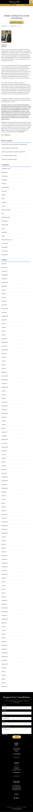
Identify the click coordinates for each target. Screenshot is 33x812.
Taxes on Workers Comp (6, 239)
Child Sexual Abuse (5, 187)
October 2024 (4, 312)
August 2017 (4, 578)
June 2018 (4, 540)
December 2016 (5, 607)
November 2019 (5, 480)
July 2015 (4, 671)
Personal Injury (4, 221)
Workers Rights (5, 247)
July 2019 (4, 495)
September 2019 (5, 488)
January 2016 (4, 649)
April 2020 (4, 465)
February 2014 (4, 686)
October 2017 (4, 570)
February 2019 (4, 514)
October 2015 (4, 660)
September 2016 (5, 619)
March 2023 (4, 372)
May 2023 (4, 364)
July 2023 (4, 357)
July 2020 (4, 454)
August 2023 (4, 353)
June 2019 (4, 499)
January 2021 (4, 435)
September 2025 (5, 282)
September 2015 (5, 664)
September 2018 (5, 533)
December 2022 (5, 376)
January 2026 (4, 271)
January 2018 (4, 559)
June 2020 (4, 458)
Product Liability (5, 224)
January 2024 (4, 338)
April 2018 (4, 548)
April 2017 (4, 593)
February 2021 (4, 432)
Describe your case (6, 726)
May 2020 (4, 462)
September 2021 (5, 413)
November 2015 (5, 656)
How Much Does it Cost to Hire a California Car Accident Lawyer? (14, 144)
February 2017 (4, 600)
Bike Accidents (4, 172)
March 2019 (4, 510)
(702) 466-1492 (17, 772)
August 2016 (4, 622)
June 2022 (4, 394)
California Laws (5, 176)
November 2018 (5, 525)
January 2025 (4, 304)
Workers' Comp (5, 250)
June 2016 (4, 630)
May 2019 (4, 503)
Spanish (3, 236)
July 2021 (4, 420)
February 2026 (4, 267)
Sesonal (3, 228)
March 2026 (4, 263)
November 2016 (5, 611)
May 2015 (4, 679)
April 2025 (4, 297)
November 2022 (5, 379)
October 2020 (4, 443)
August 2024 (4, 319)
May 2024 (4, 331)
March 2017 (4, 596)
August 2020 (4, 450)
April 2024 (4, 334)
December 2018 (5, 521)
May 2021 (4, 428)
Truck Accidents (5, 243)
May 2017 (4, 589)
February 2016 (4, 645)
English (3, 198)
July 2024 (4, 323)
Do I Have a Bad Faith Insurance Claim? (9, 155)
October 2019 (4, 484)
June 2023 (4, 361)
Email (3, 721)
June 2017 (4, 585)
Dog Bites (3, 194)
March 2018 (4, 551)
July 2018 (4, 536)
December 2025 (5, 274)
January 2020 (4, 473)
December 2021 (5, 405)
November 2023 (5, 342)
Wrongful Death (5, 254)
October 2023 (4, 346)
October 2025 (4, 278)
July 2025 (4, 289)
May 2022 (4, 398)
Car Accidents (4, 179)
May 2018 (4, 544)
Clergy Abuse (4, 191)
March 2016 (4, 641)
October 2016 (4, 615)
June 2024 (4, 327)
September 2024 (5, 316)
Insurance (3, 206)
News (3, 213)
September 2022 (5, 387)
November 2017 (5, 566)
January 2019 (4, 518)
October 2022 (4, 383)
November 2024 (5, 308)
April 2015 (4, 682)
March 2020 (4, 469)
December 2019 (5, 477)
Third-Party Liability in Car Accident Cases (10, 148)
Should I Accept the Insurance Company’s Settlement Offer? (13, 151)
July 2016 (4, 626)
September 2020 (5, 447)
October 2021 (4, 409)
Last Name (4, 710)
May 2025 (4, 293)
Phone (3, 715)
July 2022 (4, 390)
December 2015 (5, 652)
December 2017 (5, 563)
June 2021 (4, 424)
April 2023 (4, 368)
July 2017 (4, 581)
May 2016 (4, 634)
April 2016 (4, 637)
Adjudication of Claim (6, 168)
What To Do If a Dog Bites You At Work (9, 159)
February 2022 (4, 402)
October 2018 (4, 529)
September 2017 (5, 574)
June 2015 (4, 675)
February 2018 (4, 555)
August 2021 (4, 417)
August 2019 (4, 492)
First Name (4, 705)
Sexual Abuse (4, 232)
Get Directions (16, 757)
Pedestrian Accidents (6, 217)
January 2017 (4, 604)
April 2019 (4, 506)
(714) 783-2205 (20, 5)
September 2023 (5, 349)
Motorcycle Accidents (6, 209)
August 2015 (4, 667)
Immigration (4, 202)
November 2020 (5, 439)
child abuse (4, 183)
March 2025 (4, 301)
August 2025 (4, 286)
